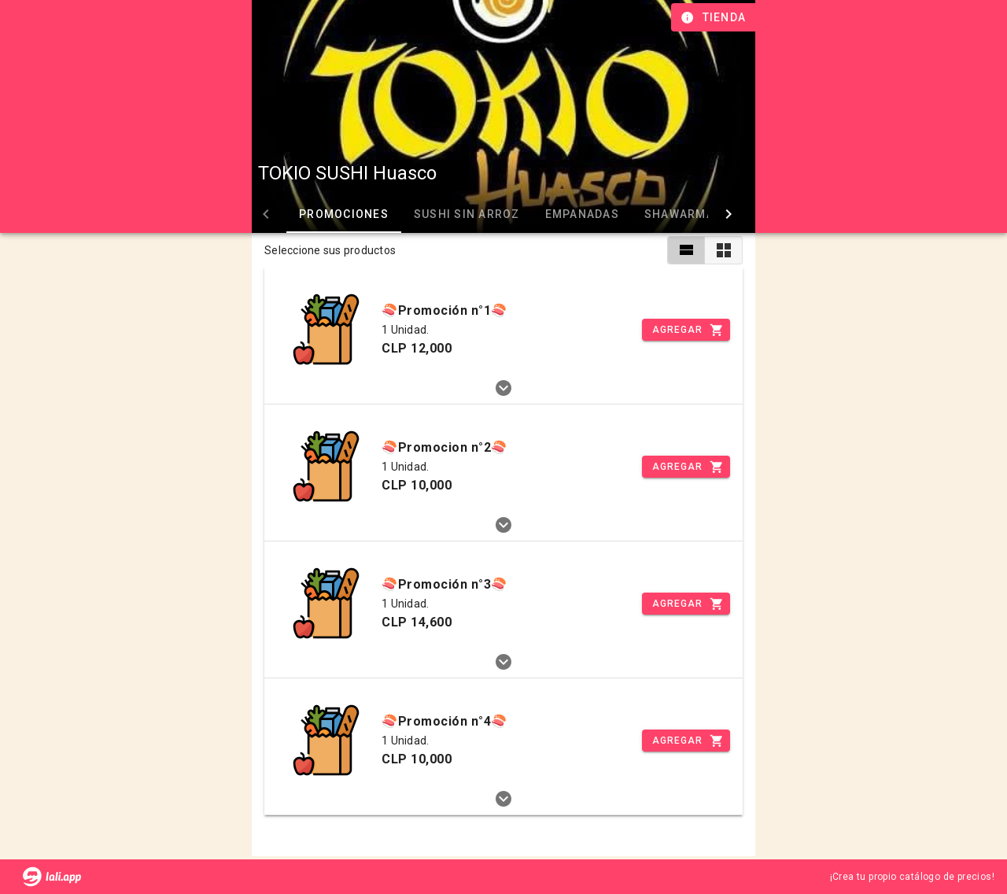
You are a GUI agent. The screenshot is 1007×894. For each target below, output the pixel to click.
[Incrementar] (686, 330)
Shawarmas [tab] (683, 214)
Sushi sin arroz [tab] (467, 214)
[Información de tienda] (714, 17)
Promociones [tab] (344, 214)
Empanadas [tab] (582, 214)
